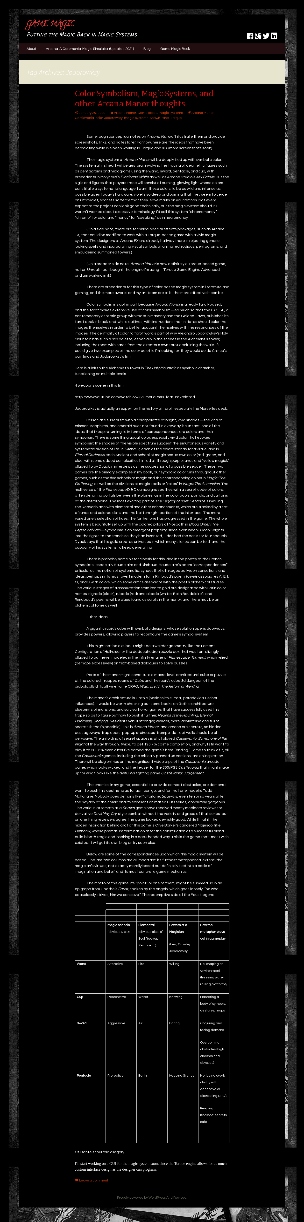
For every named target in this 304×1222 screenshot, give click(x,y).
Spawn (155, 118)
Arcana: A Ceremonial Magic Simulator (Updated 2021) (90, 49)
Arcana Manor (125, 113)
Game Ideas (147, 113)
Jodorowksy (113, 118)
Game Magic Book (175, 49)
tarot (165, 118)
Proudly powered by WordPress (141, 1197)
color (99, 118)
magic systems (171, 113)
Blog (147, 49)
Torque (176, 118)
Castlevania (84, 118)
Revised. (180, 1197)
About (31, 49)
